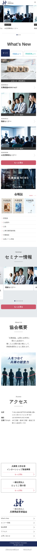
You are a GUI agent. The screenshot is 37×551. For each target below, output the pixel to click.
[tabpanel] (18, 17)
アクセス (4, 531)
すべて (5, 53)
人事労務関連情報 (9, 231)
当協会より (16, 54)
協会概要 (4, 527)
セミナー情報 (5, 523)
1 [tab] (14, 300)
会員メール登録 (8, 239)
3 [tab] (17, 300)
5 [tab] (20, 300)
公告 (4, 226)
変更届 (5, 218)
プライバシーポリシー (12, 549)
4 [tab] (19, 300)
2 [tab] (18, 34)
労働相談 (6, 235)
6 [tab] (22, 300)
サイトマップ (27, 549)
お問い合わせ (5, 536)
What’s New (5, 518)
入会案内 (6, 222)
